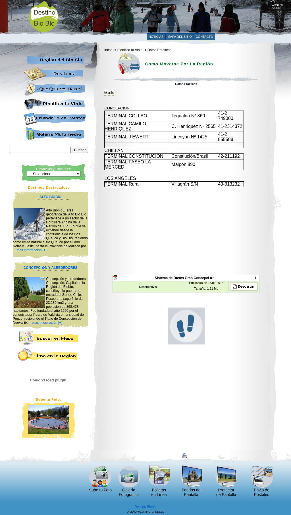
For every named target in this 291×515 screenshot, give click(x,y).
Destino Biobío (145, 507)
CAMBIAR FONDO (277, 5)
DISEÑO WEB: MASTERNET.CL (145, 511)
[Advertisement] (167, 16)
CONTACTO (204, 36)
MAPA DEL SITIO (179, 36)
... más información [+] (29, 250)
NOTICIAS (156, 36)
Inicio (108, 50)
